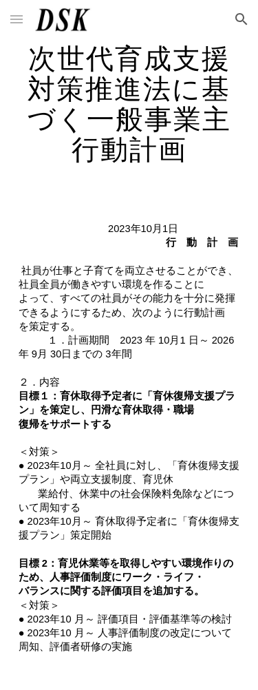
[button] (16, 19)
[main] (129, 103)
